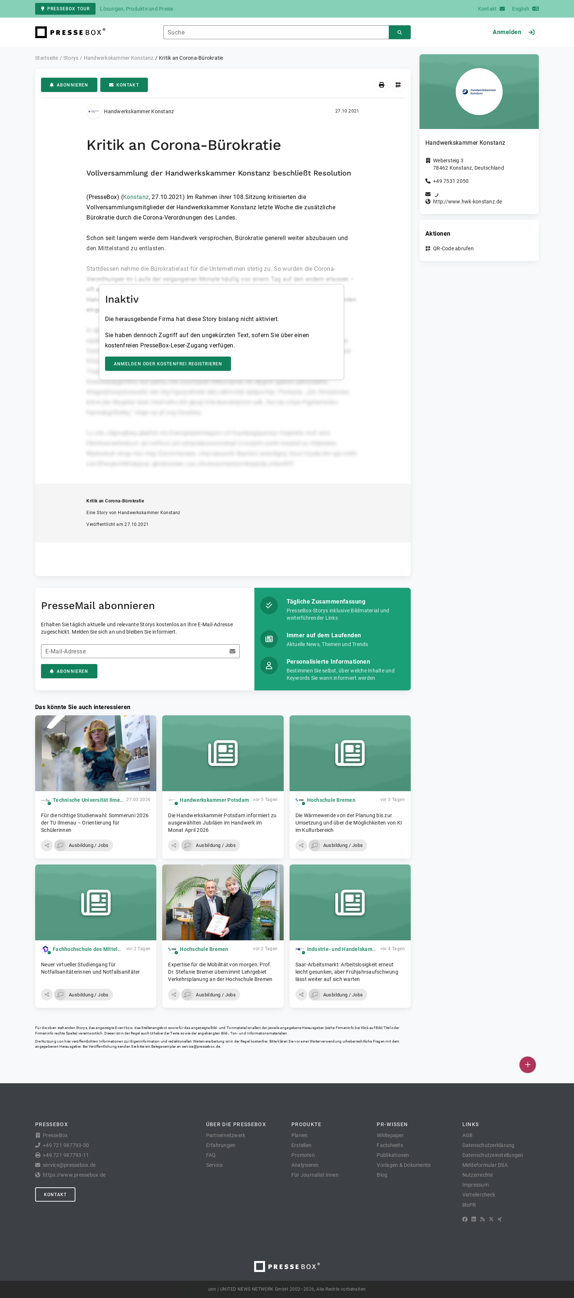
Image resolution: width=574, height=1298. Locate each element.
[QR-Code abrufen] (398, 85)
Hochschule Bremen (331, 800)
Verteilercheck (479, 1195)
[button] (47, 845)
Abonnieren (69, 85)
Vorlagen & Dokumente (403, 1165)
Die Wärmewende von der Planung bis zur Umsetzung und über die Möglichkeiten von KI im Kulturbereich (348, 822)
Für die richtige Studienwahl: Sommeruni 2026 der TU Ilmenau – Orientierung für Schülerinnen (95, 822)
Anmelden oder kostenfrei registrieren (168, 363)
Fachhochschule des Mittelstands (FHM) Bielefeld (113, 949)
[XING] (500, 1219)
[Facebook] (464, 1219)
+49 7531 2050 (451, 181)
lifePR (469, 1205)
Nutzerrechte (477, 1175)
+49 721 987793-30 (66, 1145)
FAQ (211, 1155)
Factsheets (390, 1145)
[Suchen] (400, 32)
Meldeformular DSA (485, 1165)
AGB (467, 1135)
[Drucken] (381, 85)
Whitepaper (390, 1135)
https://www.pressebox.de (74, 1175)
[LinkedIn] (473, 1219)
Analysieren (305, 1165)
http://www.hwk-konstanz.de (467, 201)
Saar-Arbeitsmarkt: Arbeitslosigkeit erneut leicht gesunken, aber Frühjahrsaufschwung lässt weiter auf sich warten (346, 972)
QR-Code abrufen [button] (453, 248)
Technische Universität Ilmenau (91, 800)
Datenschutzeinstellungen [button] (492, 1155)
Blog (382, 1175)
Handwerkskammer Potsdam (214, 800)
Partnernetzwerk (226, 1135)
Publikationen (393, 1155)
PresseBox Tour (65, 8)
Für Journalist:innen (315, 1175)
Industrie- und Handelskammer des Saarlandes (364, 949)
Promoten (303, 1155)
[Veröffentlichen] (527, 1065)
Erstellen (301, 1145)
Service (214, 1165)
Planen (299, 1135)
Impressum (475, 1185)
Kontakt (124, 85)
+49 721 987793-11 (66, 1155)
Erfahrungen (221, 1145)
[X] (491, 1219)
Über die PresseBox (236, 1124)
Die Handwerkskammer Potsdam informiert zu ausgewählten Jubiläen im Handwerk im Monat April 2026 (222, 822)
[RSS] (482, 1219)
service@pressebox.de (201, 1046)
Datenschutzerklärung (488, 1145)
